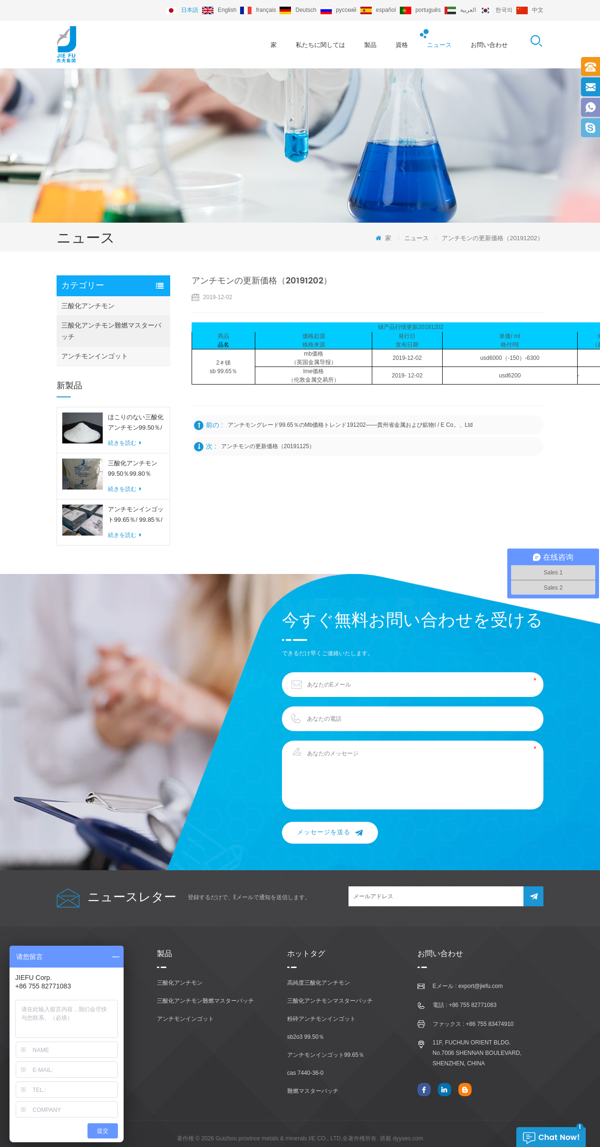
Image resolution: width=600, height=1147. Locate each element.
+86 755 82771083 (472, 1005)
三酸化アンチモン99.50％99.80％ (132, 468)
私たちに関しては (320, 44)
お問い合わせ (489, 44)
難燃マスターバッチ (313, 1091)
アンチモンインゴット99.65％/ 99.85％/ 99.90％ (136, 515)
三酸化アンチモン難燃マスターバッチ (111, 330)
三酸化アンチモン (88, 306)
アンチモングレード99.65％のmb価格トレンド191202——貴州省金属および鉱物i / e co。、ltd (350, 425)
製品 (370, 44)
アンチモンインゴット (94, 356)
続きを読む (124, 443)
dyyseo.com (408, 1138)
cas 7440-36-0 (305, 1073)
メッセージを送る (330, 832)
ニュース (439, 44)
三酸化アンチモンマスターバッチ (330, 1000)
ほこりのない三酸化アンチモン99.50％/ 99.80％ (136, 423)
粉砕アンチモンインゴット (321, 1018)
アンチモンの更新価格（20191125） (268, 446)
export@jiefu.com (480, 986)
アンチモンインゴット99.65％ (325, 1055)
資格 (402, 44)
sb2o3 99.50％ (305, 1037)
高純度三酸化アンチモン (318, 982)
